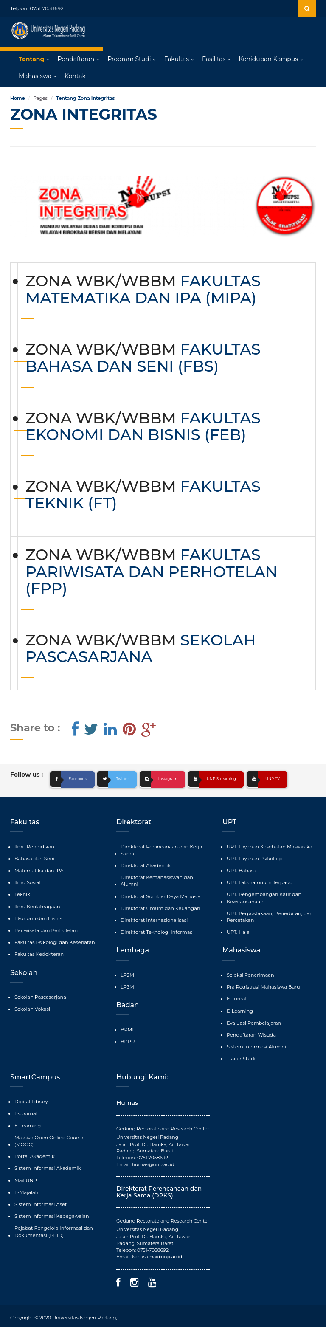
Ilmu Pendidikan (33, 847)
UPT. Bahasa (241, 870)
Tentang (31, 59)
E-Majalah (26, 1180)
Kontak (75, 76)
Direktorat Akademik (145, 865)
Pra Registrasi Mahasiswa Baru (262, 985)
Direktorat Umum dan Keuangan (159, 900)
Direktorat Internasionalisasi (153, 912)
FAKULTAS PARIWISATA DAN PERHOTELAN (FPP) (151, 572)
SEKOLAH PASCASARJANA (140, 649)
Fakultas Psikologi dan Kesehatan (53, 941)
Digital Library (30, 1098)
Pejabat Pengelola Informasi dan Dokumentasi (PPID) (52, 1219)
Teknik (22, 893)
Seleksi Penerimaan (250, 973)
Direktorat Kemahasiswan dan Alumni (165, 877)
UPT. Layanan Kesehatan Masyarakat (269, 847)
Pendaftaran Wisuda (251, 1032)
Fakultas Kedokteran (38, 952)
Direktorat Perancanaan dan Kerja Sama (160, 850)
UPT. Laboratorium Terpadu (259, 882)
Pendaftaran (75, 59)
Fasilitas (213, 59)
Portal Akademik (33, 1145)
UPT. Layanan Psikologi (253, 858)
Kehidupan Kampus (268, 59)
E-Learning (239, 1008)
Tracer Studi (241, 1055)
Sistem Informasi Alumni (255, 1044)
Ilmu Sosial (27, 882)
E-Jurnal (236, 997)
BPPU (128, 1033)
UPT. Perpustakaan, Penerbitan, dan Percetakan (268, 915)
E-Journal (25, 1110)
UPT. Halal (238, 930)
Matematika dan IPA (38, 870)
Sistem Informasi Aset (39, 1192)
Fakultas (176, 59)
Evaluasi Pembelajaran (253, 1020)
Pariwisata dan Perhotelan (45, 929)
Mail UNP (25, 1169)
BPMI (127, 1021)
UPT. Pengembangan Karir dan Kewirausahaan (263, 896)
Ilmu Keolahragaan (36, 905)
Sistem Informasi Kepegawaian (50, 1204)
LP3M (127, 978)
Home (17, 98)
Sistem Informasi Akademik (46, 1157)
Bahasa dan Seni (33, 858)
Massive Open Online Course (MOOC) (57, 1133)
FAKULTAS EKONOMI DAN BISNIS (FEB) (143, 427)
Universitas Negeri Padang (83, 1314)
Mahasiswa (35, 76)
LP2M (127, 966)
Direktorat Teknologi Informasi (156, 924)
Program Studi (129, 59)
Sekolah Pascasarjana (39, 995)
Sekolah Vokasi (31, 1007)
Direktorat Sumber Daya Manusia (159, 888)
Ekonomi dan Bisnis (37, 917)
